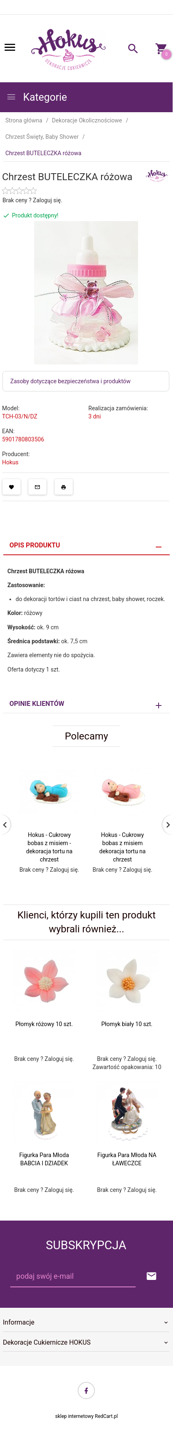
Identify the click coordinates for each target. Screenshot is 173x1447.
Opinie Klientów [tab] (36, 704)
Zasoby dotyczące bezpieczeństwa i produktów (70, 381)
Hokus (10, 462)
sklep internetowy (74, 1416)
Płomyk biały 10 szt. (127, 1024)
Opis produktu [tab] (34, 545)
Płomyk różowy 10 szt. (44, 1024)
